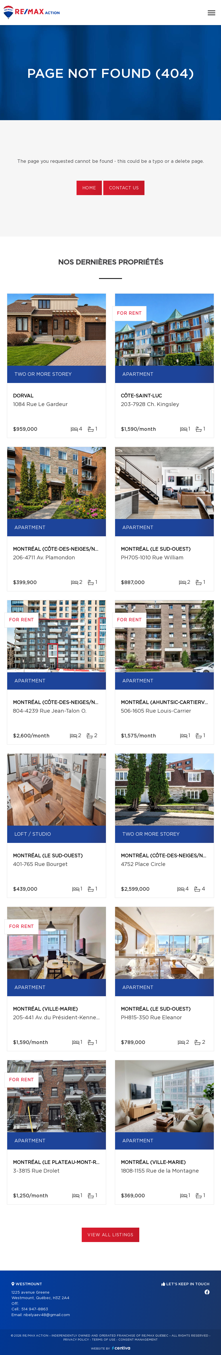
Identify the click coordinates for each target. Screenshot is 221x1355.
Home (89, 188)
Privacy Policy (76, 1339)
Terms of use (103, 1339)
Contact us (124, 188)
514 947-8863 (34, 1309)
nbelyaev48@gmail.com (47, 1315)
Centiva (121, 1348)
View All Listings (110, 1235)
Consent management (138, 1339)
